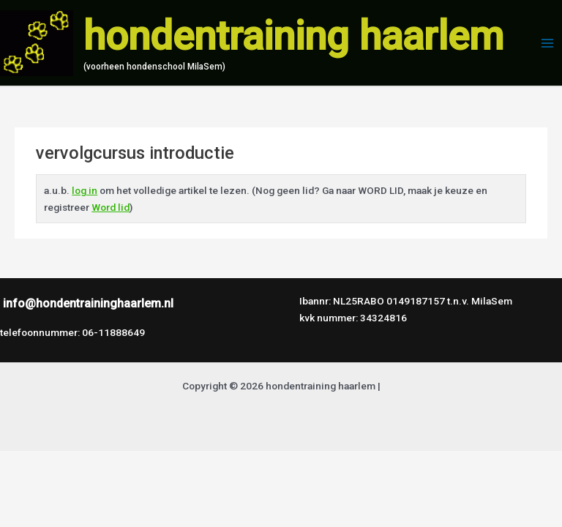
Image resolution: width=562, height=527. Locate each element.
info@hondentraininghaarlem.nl (88, 303)
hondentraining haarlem (293, 35)
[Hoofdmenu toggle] (547, 43)
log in (84, 190)
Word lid (110, 207)
